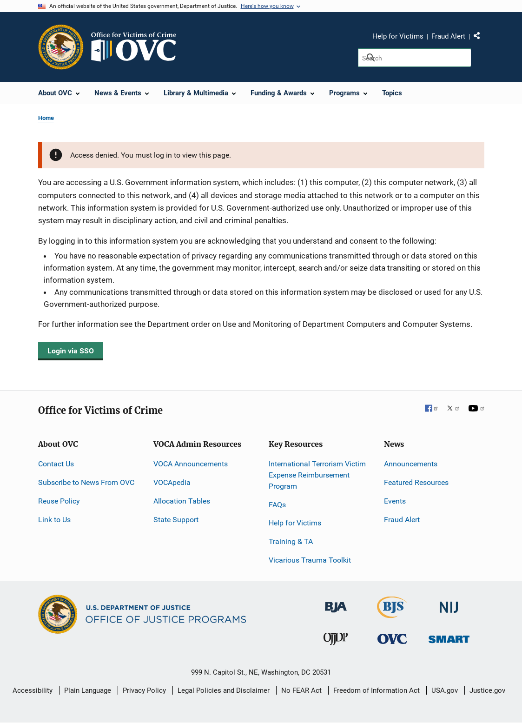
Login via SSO (70, 350)
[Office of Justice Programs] (61, 47)
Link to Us (54, 519)
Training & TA (291, 541)
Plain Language (87, 690)
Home (46, 117)
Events (395, 501)
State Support (175, 519)
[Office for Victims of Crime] (392, 638)
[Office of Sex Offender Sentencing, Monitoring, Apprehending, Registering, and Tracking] (449, 636)
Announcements (410, 463)
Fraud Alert (448, 36)
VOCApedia (172, 482)
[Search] (414, 57)
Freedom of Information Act (376, 690)
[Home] (137, 47)
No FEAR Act (301, 690)
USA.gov (444, 690)
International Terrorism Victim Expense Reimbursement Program (317, 475)
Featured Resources (416, 482)
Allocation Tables (181, 501)
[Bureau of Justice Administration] (336, 602)
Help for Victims (397, 36)
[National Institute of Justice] (449, 603)
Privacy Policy (144, 690)
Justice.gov (487, 690)
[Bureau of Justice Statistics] (392, 614)
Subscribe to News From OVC (86, 482)
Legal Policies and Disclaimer (224, 690)
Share (480, 37)
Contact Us (56, 463)
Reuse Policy (59, 501)
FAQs (277, 504)
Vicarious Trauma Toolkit (310, 560)
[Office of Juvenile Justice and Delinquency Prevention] (336, 641)
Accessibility (33, 690)
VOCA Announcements (190, 463)
